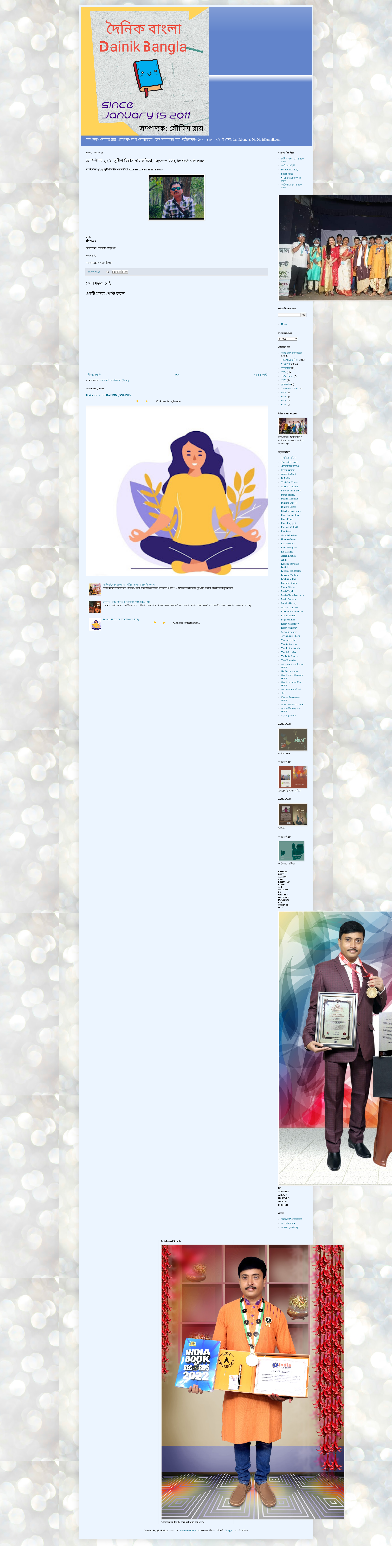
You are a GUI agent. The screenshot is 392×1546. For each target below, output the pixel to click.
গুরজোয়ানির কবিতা (291, 689)
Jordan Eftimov (288, 556)
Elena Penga (287, 519)
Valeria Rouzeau (289, 644)
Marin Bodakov (288, 599)
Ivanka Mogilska (289, 547)
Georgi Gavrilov (289, 535)
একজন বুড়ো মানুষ (290, 1227)
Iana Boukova (287, 543)
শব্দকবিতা (286, 368)
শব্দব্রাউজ (286, 364)
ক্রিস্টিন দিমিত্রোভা (290, 671)
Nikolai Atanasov (289, 607)
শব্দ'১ (283, 400)
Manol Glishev (288, 587)
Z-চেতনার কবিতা (289, 388)
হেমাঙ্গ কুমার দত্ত (288, 715)
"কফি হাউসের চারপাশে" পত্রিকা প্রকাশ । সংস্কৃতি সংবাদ (129, 584)
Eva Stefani (286, 531)
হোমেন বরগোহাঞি (290, 466)
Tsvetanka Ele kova (290, 636)
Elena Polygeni (288, 523)
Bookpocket (287, 173)
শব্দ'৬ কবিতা (287, 376)
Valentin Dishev (289, 640)
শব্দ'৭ (283, 396)
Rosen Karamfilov (290, 624)
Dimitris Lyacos (289, 503)
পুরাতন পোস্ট (260, 375)
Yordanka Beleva (289, 656)
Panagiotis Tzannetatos (292, 611)
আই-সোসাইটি (288, 165)
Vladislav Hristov (289, 482)
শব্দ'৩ (283, 392)
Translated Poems (289, 462)
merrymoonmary (188, 1530)
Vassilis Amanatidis (290, 648)
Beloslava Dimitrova (291, 490)
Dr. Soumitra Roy (289, 169)
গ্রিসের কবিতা (287, 470)
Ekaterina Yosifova (290, 515)
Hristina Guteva (288, 539)
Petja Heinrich (288, 619)
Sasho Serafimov (289, 632)
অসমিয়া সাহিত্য (288, 458)
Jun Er (284, 560)
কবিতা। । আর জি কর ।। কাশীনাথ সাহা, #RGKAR (126, 602)
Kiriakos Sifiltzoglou (291, 571)
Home (284, 324)
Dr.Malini (286, 478)
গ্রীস (283, 693)
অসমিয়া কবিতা (288, 474)
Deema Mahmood (289, 498)
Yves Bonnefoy (288, 660)
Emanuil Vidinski (289, 527)
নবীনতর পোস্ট (94, 375)
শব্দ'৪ (283, 380)
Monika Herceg (288, 603)
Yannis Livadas (288, 652)
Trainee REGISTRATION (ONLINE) (108, 395)
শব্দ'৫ (283, 372)
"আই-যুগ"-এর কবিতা (291, 353)
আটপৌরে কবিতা (289, 360)
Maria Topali (287, 591)
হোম (177, 375)
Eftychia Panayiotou (291, 511)
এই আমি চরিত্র (288, 1223)
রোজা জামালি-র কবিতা (292, 704)
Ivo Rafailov (287, 551)
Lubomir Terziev (289, 583)
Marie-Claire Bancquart (292, 595)
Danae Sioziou (288, 494)
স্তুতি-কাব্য (286, 384)
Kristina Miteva (288, 579)
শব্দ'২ (283, 404)
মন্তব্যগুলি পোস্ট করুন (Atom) (114, 380)
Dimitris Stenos (288, 507)
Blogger (228, 1530)
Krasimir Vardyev (289, 575)
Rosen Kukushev (289, 628)
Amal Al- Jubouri (289, 486)
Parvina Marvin (288, 615)
